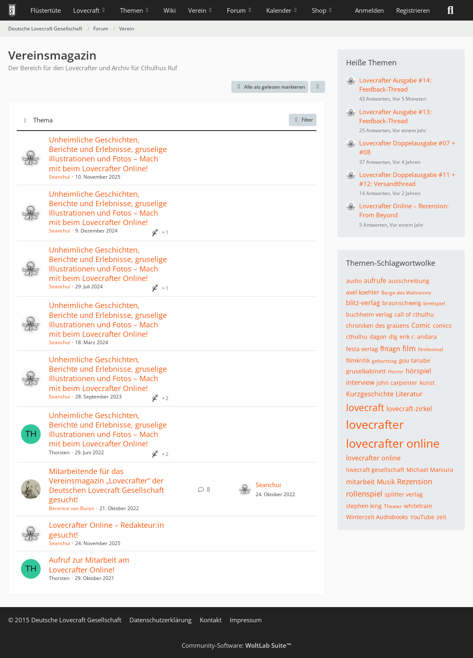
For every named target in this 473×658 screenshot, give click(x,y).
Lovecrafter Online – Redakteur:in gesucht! (106, 529)
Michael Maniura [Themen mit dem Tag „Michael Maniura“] (429, 470)
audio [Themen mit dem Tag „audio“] (354, 281)
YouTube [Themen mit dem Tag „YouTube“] (422, 517)
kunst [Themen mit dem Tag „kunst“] (427, 383)
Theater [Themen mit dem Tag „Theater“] (393, 506)
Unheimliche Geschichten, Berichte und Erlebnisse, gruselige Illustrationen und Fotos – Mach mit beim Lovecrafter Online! (108, 154)
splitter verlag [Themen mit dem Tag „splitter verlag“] (404, 494)
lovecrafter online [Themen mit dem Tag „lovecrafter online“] (393, 443)
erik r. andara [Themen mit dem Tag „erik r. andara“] (418, 337)
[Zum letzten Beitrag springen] (244, 489)
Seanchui (59, 176)
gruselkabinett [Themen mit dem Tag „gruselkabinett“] (366, 371)
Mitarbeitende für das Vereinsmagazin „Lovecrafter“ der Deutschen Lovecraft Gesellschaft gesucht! (106, 485)
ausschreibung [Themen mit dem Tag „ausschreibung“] (408, 281)
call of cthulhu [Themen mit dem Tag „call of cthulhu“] (414, 314)
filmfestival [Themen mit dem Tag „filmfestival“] (430, 349)
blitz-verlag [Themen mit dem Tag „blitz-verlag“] (363, 302)
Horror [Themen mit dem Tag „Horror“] (396, 371)
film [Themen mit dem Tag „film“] (409, 348)
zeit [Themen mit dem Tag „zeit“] (441, 517)
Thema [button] (43, 120)
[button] (317, 87)
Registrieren (413, 10)
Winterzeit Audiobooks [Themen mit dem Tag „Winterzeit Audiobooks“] (377, 517)
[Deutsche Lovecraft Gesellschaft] (12, 10)
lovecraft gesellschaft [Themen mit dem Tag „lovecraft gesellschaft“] (375, 470)
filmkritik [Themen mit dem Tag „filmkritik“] (358, 360)
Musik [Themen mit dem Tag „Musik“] (386, 481)
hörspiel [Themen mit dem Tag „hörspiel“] (418, 370)
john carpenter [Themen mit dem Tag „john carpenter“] (397, 383)
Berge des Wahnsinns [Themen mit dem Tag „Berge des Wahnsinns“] (406, 292)
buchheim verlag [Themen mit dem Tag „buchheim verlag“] (369, 314)
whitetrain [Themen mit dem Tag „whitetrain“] (418, 506)
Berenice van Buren (71, 508)
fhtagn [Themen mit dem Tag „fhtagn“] (390, 348)
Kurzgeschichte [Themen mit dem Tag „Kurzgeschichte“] (370, 393)
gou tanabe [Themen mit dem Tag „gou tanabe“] (414, 360)
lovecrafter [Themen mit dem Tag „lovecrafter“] (375, 424)
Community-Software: (236, 645)
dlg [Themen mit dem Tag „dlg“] (393, 337)
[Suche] (450, 10)
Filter (302, 119)
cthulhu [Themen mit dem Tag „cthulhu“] (356, 337)
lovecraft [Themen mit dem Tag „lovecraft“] (365, 407)
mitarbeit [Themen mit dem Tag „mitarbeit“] (360, 481)
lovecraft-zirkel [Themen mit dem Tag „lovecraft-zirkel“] (409, 408)
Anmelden (369, 10)
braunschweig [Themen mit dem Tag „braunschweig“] (401, 303)
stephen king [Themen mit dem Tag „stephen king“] (364, 506)
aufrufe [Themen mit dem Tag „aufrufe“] (375, 280)
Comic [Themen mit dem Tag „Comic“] (421, 325)
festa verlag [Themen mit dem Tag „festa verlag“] (362, 349)
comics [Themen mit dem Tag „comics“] (442, 325)
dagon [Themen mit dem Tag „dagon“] (378, 337)
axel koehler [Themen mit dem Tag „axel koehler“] (362, 292)
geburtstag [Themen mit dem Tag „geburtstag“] (384, 360)
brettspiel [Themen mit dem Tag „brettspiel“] (434, 303)
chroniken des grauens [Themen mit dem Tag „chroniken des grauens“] (377, 325)
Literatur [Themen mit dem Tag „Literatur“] (409, 393)
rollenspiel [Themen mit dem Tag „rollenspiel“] (364, 494)
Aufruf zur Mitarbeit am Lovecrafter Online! (89, 564)
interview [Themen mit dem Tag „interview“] (360, 382)
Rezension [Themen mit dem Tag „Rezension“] (414, 481)
